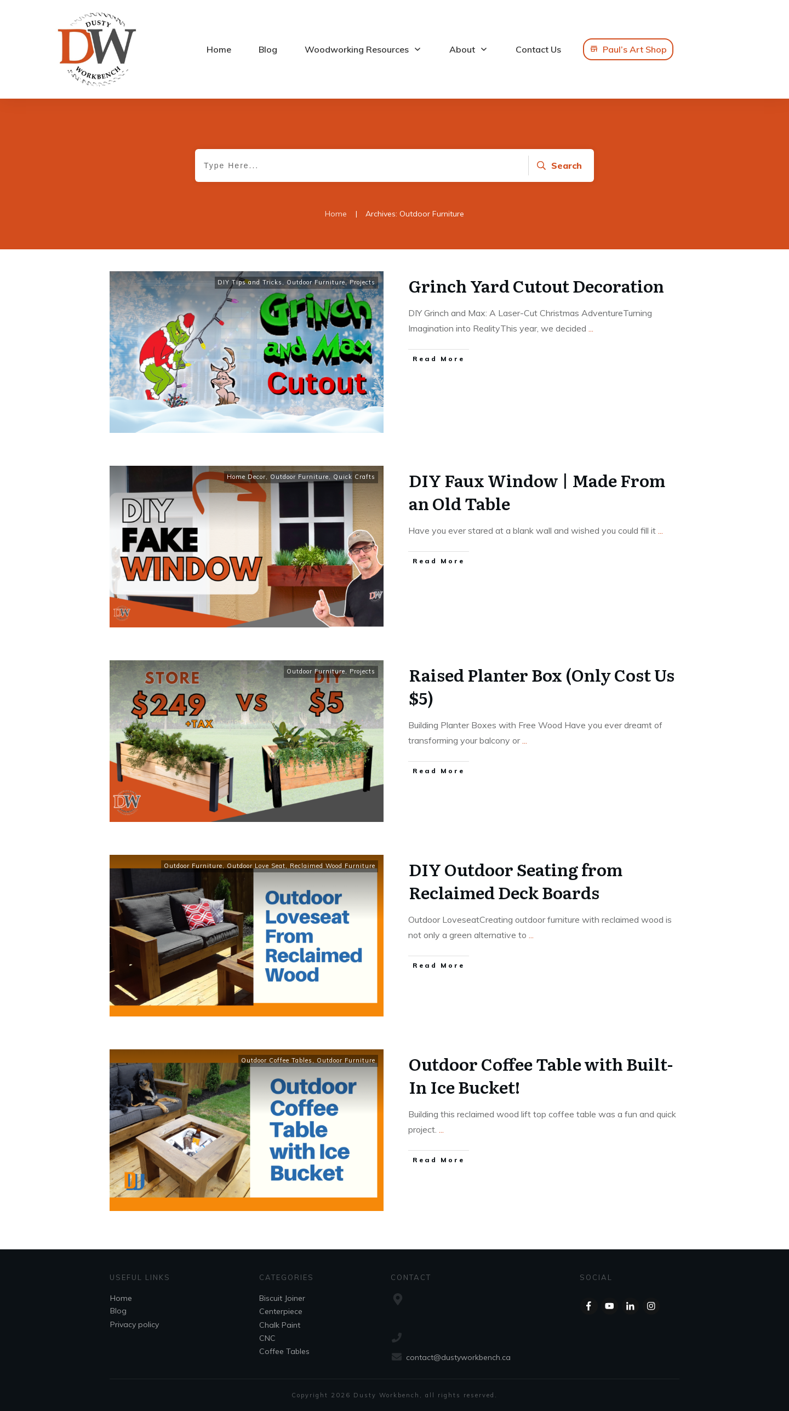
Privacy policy (134, 1324)
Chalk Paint (279, 1325)
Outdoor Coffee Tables (276, 1060)
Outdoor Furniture (316, 282)
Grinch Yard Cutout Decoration (536, 285)
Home (121, 1298)
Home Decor (246, 477)
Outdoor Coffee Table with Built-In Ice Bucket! (541, 1075)
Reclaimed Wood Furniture (332, 866)
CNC (267, 1338)
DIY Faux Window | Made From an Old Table (537, 491)
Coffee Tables (284, 1351)
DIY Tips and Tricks (250, 282)
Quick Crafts (354, 477)
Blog (118, 1311)
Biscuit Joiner (282, 1298)
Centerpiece (280, 1311)
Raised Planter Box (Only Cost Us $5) (541, 686)
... (590, 328)
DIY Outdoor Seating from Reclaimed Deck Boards (515, 880)
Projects (362, 282)
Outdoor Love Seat (256, 866)
